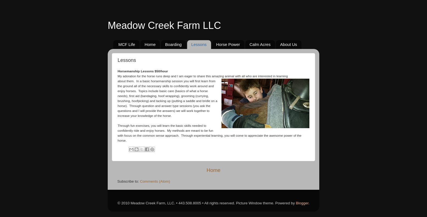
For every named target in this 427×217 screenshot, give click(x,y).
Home (150, 44)
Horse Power (228, 44)
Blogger (302, 203)
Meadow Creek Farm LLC (164, 25)
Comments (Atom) (155, 181)
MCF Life (126, 44)
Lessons (199, 44)
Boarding (173, 44)
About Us (288, 44)
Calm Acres (260, 44)
